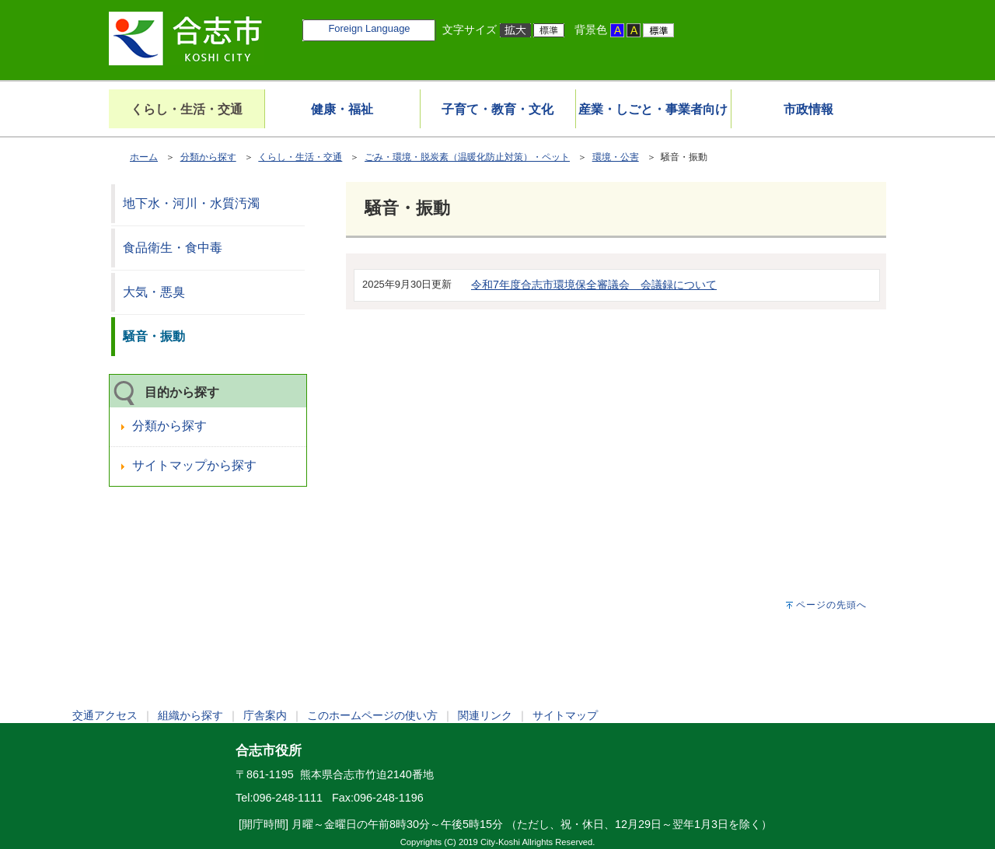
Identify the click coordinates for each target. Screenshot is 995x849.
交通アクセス (105, 715)
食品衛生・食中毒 (172, 247)
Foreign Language (369, 28)
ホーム (144, 157)
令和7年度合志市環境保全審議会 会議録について (594, 284)
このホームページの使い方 (372, 715)
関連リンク (485, 715)
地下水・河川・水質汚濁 (191, 203)
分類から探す (208, 157)
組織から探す (190, 715)
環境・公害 (615, 157)
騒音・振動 (154, 336)
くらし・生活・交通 (300, 157)
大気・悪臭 (154, 292)
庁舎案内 (265, 715)
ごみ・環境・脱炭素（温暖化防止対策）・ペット (467, 157)
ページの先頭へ (831, 605)
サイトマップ (565, 715)
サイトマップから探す (194, 465)
